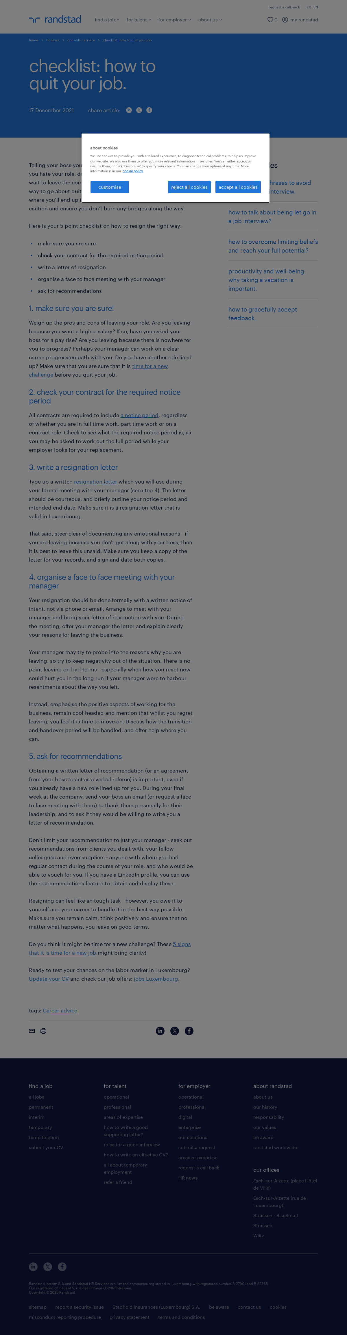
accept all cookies (238, 187)
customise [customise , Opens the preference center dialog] (109, 187)
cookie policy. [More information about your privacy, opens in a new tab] (133, 171)
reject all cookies (189, 187)
